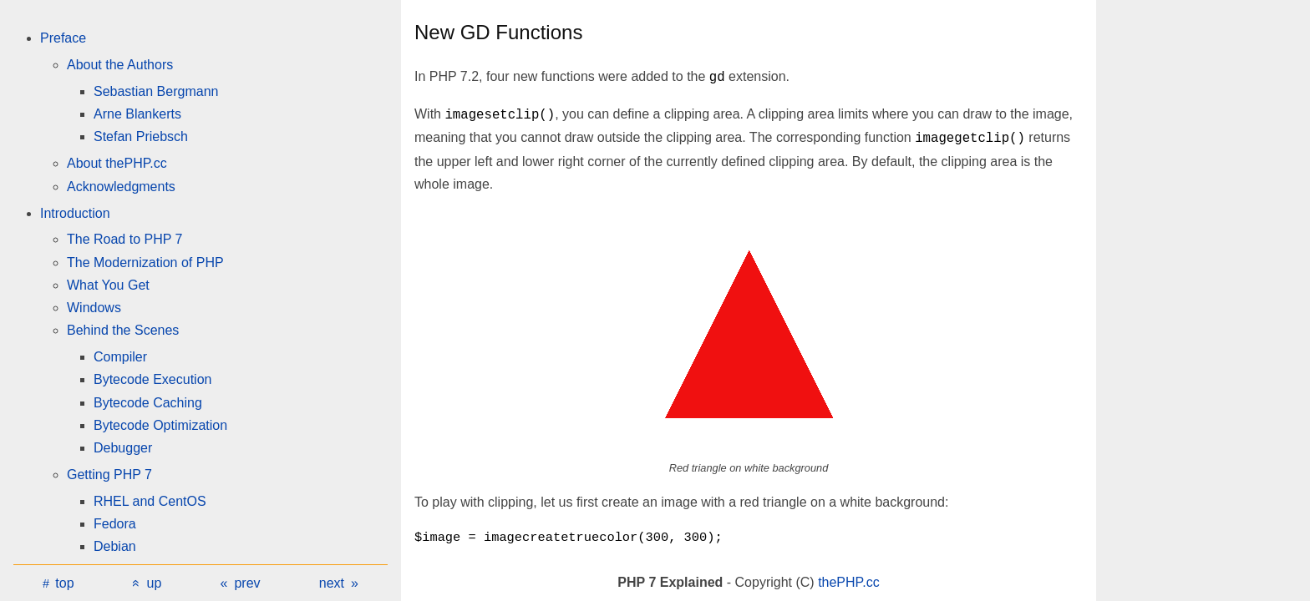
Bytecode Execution (152, 379)
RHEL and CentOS (150, 501)
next (331, 583)
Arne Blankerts (137, 114)
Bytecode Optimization (160, 425)
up (154, 583)
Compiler (120, 357)
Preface (63, 38)
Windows (94, 307)
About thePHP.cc (117, 163)
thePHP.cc (849, 582)
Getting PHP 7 (109, 474)
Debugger (123, 448)
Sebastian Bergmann (156, 91)
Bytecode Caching (148, 403)
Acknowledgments (121, 186)
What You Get (108, 285)
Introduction (75, 213)
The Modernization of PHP (145, 262)
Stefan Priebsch (141, 136)
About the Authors (120, 65)
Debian (115, 546)
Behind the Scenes (123, 330)
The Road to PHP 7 (124, 239)
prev (247, 583)
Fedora (115, 524)
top (64, 583)
